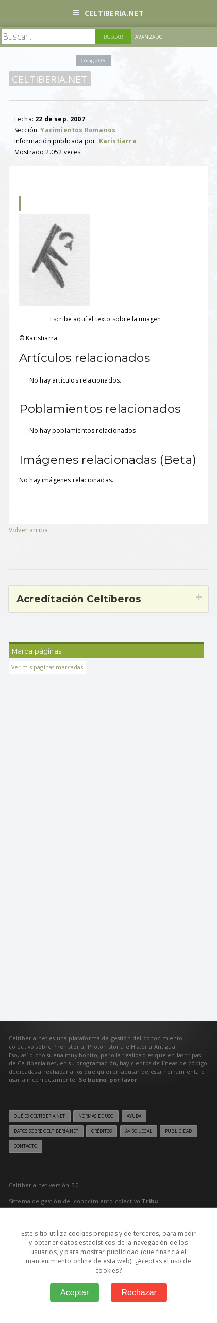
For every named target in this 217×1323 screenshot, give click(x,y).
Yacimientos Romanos (77, 129)
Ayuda (134, 1116)
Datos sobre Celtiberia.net (46, 1131)
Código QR (93, 60)
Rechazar (138, 1292)
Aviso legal (138, 1131)
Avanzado (149, 36)
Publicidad (178, 1131)
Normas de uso (96, 1116)
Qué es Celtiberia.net (39, 1116)
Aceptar (74, 1292)
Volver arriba (28, 529)
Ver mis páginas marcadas (47, 667)
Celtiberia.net (108, 13)
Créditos (101, 1131)
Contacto (25, 1146)
